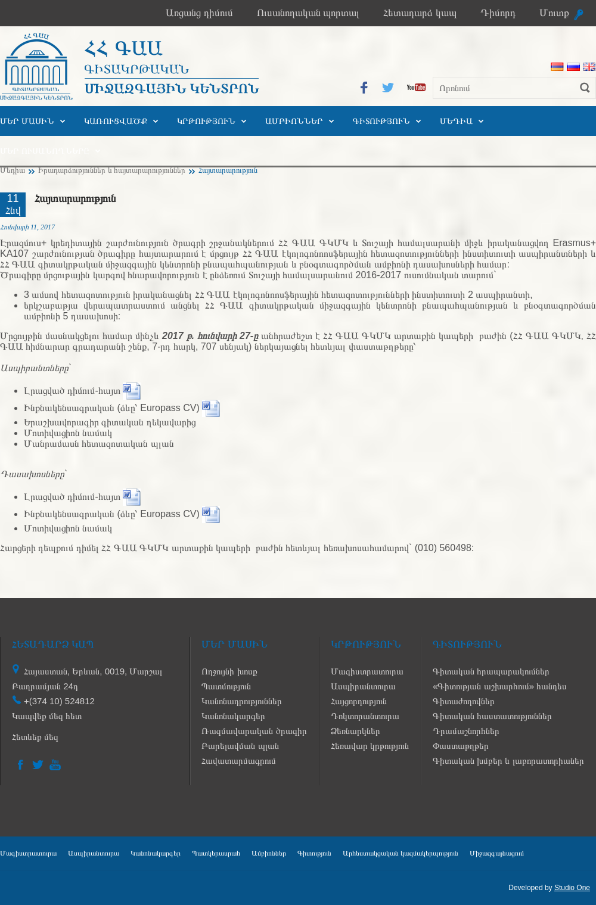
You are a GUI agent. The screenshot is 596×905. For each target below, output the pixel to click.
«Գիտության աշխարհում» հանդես (500, 686)
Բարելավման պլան (239, 746)
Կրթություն (206, 121)
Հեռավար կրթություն (370, 746)
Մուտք (554, 12)
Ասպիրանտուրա (363, 686)
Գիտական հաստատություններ (492, 716)
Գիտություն (381, 121)
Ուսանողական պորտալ (308, 12)
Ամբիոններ (294, 121)
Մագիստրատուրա (367, 671)
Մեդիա (456, 121)
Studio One (572, 888)
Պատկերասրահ (216, 853)
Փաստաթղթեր (461, 746)
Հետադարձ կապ (420, 12)
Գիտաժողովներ (464, 701)
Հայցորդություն (359, 701)
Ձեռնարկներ (355, 731)
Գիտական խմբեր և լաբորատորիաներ (508, 760)
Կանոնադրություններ (241, 701)
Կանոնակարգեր (233, 716)
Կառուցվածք (115, 121)
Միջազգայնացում (497, 853)
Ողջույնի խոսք (229, 671)
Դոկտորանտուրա (365, 716)
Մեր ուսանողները (44, 151)
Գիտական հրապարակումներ (491, 671)
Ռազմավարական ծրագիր (253, 731)
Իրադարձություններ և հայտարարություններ (111, 170)
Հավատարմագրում (238, 760)
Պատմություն (226, 686)
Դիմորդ (498, 12)
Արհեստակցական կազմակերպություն (400, 853)
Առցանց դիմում (199, 12)
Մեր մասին (27, 121)
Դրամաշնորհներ (466, 731)
